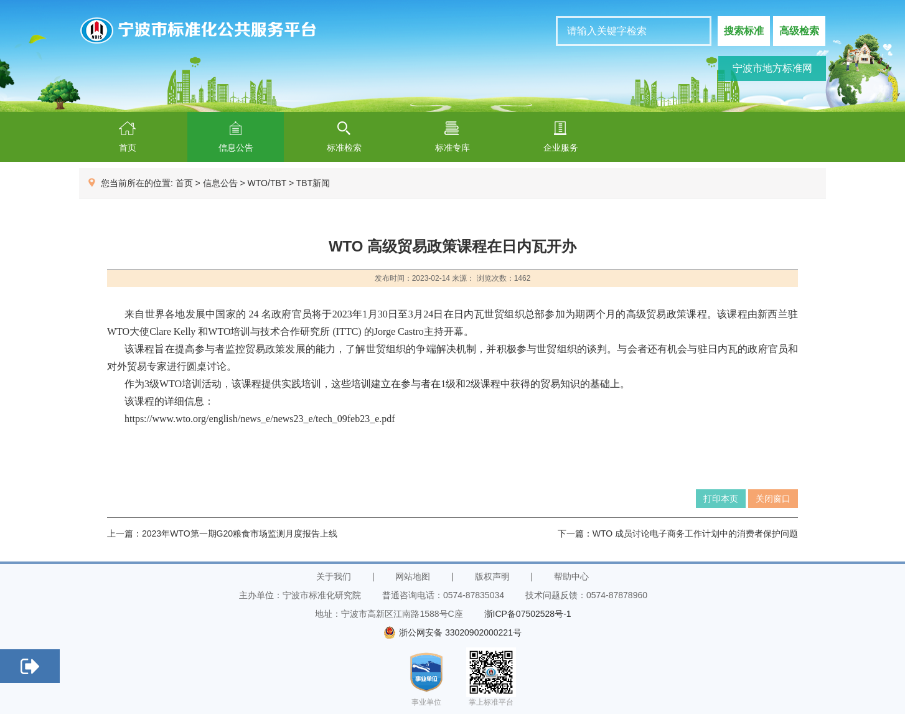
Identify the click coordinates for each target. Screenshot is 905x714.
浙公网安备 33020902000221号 (452, 632)
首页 (184, 183)
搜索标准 (744, 31)
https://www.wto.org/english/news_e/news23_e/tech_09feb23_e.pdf (259, 418)
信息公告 (220, 183)
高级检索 (799, 31)
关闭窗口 (773, 499)
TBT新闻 (313, 183)
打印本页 (720, 499)
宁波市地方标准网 (772, 68)
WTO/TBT (267, 183)
